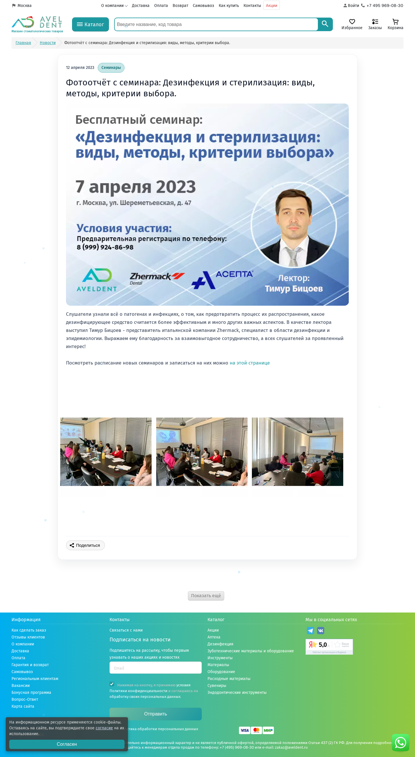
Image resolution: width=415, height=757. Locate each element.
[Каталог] (90, 24)
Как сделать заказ (29, 630)
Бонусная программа (31, 692)
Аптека (213, 637)
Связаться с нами (126, 630)
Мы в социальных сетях (331, 619)
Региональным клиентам (35, 678)
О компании (112, 5)
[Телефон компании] (382, 6)
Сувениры (216, 685)
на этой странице (250, 363)
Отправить (155, 713)
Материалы (218, 664)
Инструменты (220, 657)
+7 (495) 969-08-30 (237, 747)
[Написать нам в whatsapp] (400, 742)
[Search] (325, 24)
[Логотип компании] (37, 24)
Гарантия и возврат (30, 664)
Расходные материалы (228, 678)
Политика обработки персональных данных (158, 729)
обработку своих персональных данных (145, 696)
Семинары (111, 67)
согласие (104, 728)
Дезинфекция (220, 644)
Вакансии (21, 685)
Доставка (141, 5)
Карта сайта (23, 706)
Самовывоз (203, 5)
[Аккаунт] (351, 6)
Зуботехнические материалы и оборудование (250, 651)
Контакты (252, 5)
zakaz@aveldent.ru (291, 747)
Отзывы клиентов (28, 637)
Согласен (67, 744)
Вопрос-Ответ (25, 699)
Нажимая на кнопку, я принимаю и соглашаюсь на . (154, 690)
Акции (271, 5)
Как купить (229, 5)
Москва (25, 5)
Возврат (180, 5)
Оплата (161, 5)
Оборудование (221, 671)
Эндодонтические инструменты (237, 692)
